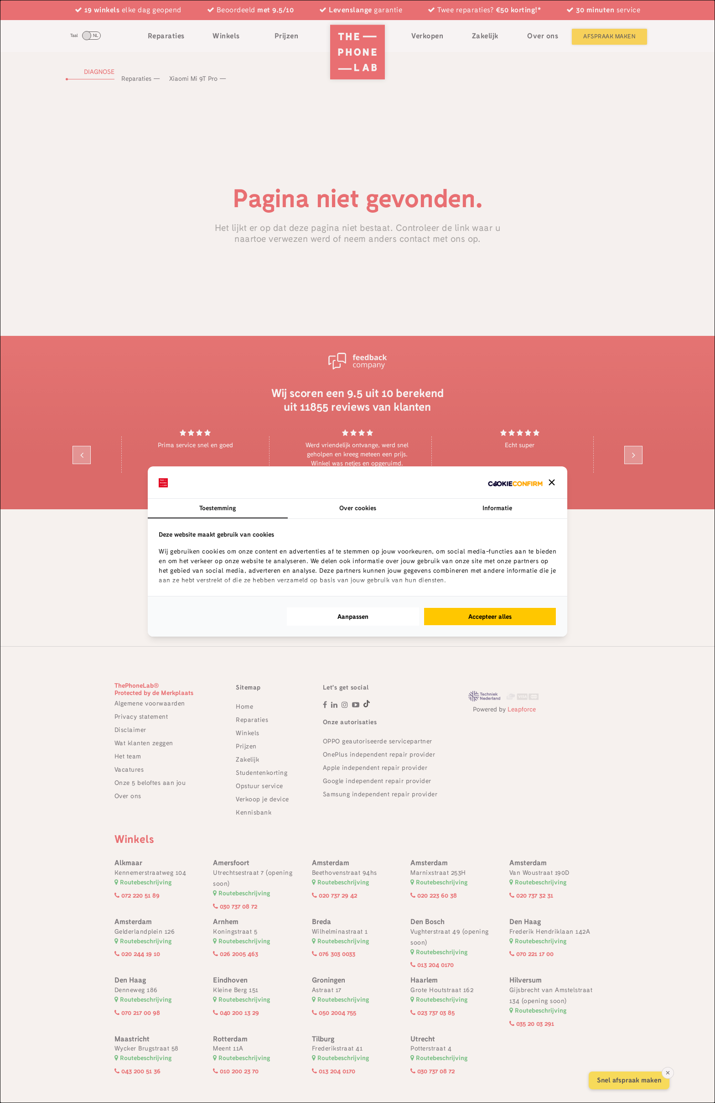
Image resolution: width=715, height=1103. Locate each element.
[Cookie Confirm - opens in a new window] (515, 482)
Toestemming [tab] (217, 508)
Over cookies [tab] (357, 508)
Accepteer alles (490, 616)
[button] (551, 482)
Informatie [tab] (497, 508)
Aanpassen (352, 616)
